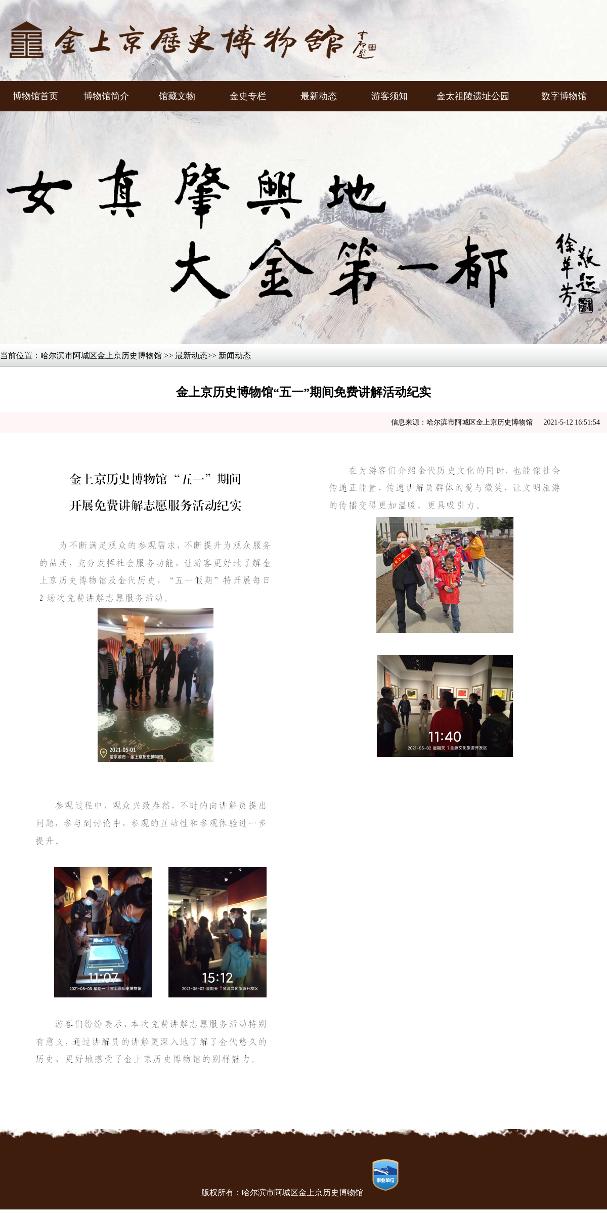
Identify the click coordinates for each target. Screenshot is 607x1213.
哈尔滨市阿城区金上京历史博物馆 (101, 355)
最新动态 (191, 355)
